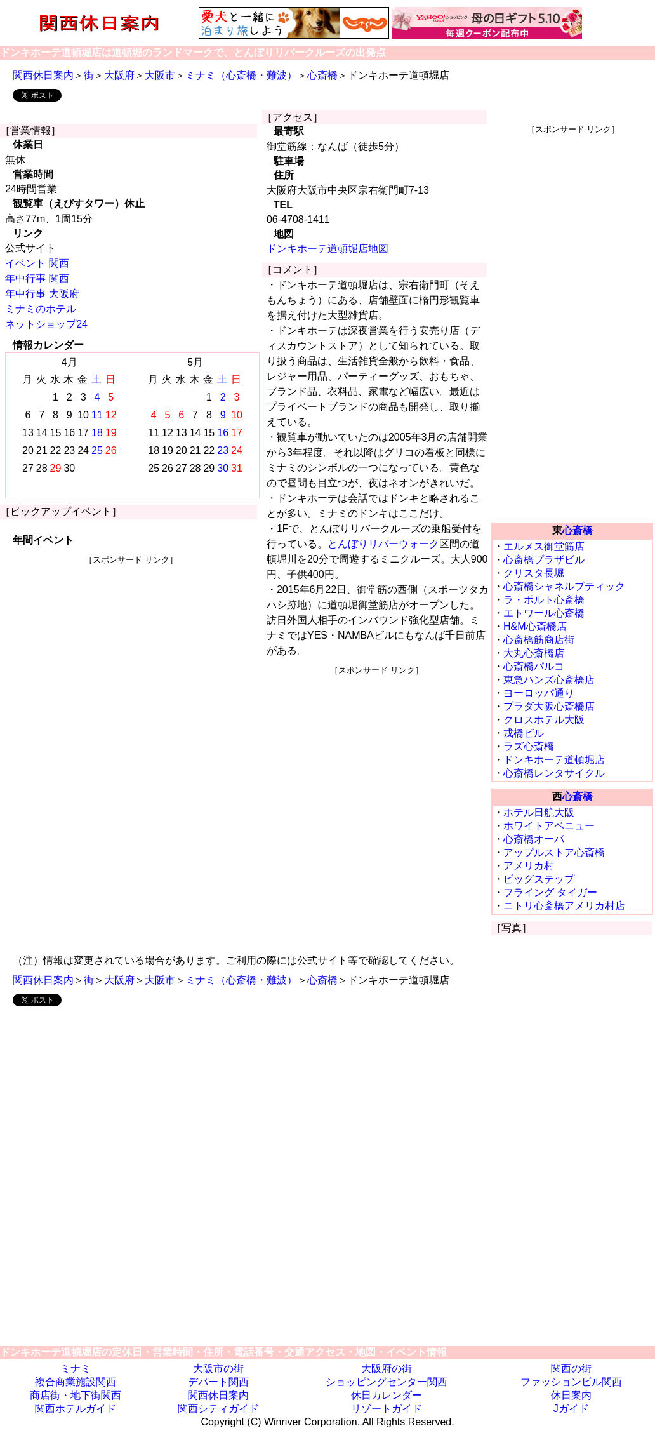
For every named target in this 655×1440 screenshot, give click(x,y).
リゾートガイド (386, 1408)
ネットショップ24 (46, 324)
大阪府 (119, 75)
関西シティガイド (218, 1408)
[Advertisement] (131, 654)
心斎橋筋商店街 (538, 639)
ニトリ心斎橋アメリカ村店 (564, 905)
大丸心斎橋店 (533, 653)
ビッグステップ (538, 879)
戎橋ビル (523, 733)
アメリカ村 (528, 865)
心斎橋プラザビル (544, 559)
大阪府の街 (386, 1368)
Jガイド (571, 1408)
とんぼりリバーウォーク (383, 543)
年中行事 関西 (37, 278)
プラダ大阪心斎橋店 (549, 706)
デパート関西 (218, 1382)
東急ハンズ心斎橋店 (549, 679)
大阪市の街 (218, 1368)
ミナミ (75, 1368)
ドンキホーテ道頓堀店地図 (327, 248)
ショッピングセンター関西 (386, 1382)
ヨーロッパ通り (538, 693)
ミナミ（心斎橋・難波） (241, 75)
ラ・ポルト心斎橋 (544, 599)
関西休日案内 (43, 75)
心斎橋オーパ (533, 839)
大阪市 (160, 75)
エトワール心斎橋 (544, 613)
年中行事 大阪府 (42, 293)
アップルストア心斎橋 (554, 852)
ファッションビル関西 (571, 1382)
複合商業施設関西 (75, 1382)
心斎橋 (322, 75)
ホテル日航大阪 (538, 812)
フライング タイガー (550, 892)
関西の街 (571, 1368)
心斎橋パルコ (533, 666)
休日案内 (571, 1395)
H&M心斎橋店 (535, 626)
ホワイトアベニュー (549, 825)
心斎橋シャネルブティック (564, 586)
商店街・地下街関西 (75, 1395)
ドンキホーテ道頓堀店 (554, 759)
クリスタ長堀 (533, 573)
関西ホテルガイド (75, 1408)
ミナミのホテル (40, 308)
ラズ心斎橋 (528, 746)
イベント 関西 (37, 263)
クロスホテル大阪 (544, 719)
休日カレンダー (386, 1395)
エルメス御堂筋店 (544, 546)
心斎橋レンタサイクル (554, 773)
